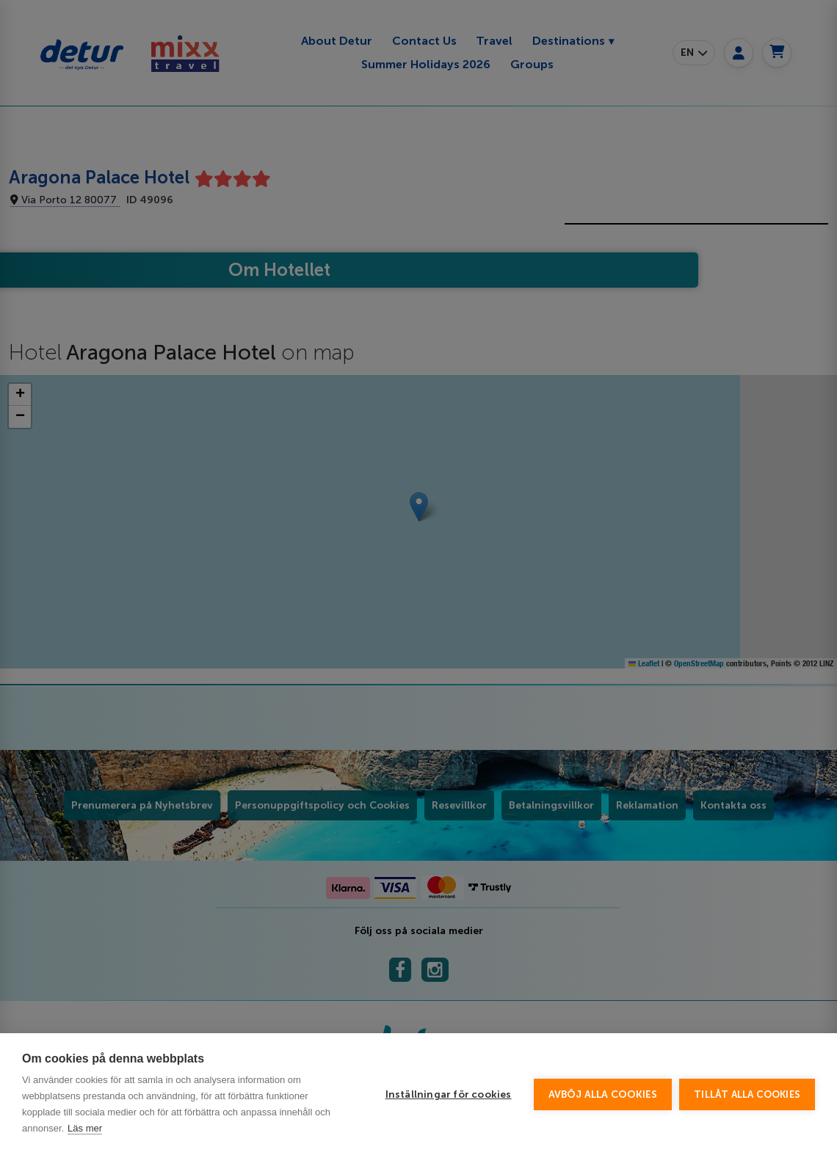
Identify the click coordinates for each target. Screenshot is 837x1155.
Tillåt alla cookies (747, 1094)
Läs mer (85, 1128)
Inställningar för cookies (448, 1094)
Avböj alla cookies (603, 1094)
